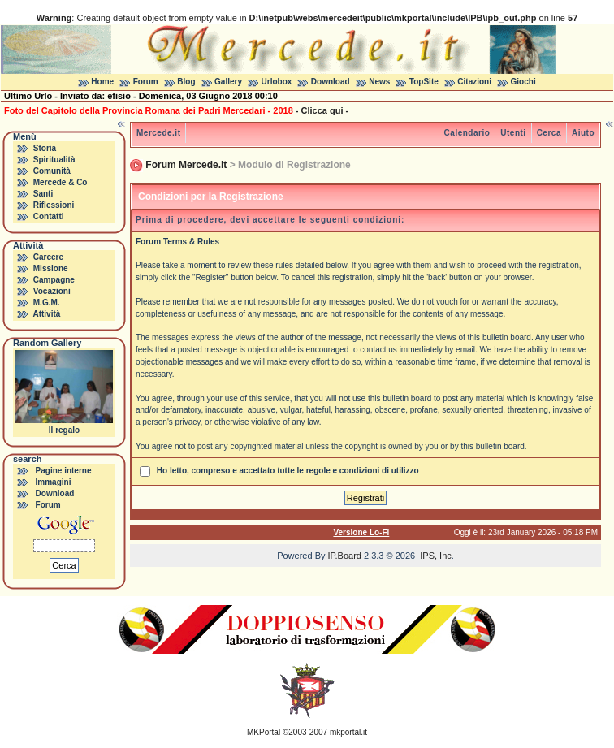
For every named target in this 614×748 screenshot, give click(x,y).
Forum (145, 81)
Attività (46, 313)
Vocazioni (52, 291)
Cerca (549, 132)
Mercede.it (158, 132)
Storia (44, 148)
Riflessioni (54, 205)
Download (330, 81)
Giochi (523, 81)
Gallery (228, 81)
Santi (43, 193)
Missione (50, 268)
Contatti (48, 216)
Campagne (54, 279)
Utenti (512, 132)
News (379, 81)
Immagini (53, 482)
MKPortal (263, 732)
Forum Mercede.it (186, 165)
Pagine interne (64, 470)
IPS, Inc (436, 555)
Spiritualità (54, 159)
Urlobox (277, 81)
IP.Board (344, 555)
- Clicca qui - (322, 110)
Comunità (52, 170)
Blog (186, 81)
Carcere (48, 257)
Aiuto (583, 132)
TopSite (424, 81)
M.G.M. (46, 302)
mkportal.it (348, 732)
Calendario (467, 132)
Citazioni (474, 81)
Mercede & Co (60, 182)
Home (102, 81)
